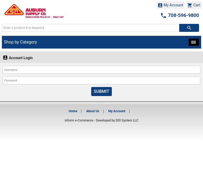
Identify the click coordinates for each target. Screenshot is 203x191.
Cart (193, 5)
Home (73, 111)
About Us (92, 111)
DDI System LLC (127, 120)
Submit (101, 91)
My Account (170, 5)
